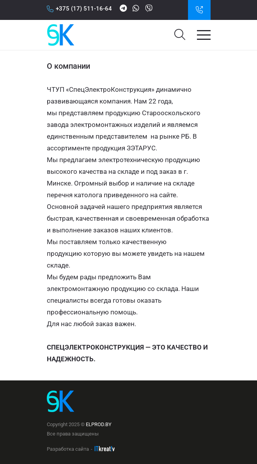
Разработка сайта (68, 449)
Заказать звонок (199, 9)
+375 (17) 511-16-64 (79, 8)
